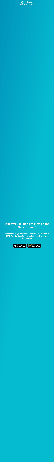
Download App (23, 4)
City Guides (31, 4)
